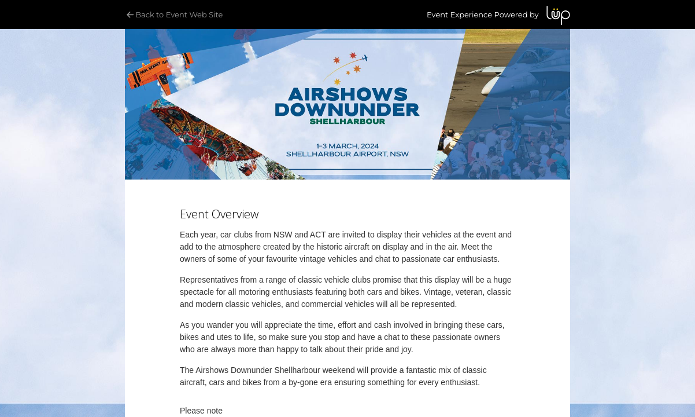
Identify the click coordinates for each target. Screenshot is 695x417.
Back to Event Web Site (174, 14)
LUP (558, 15)
